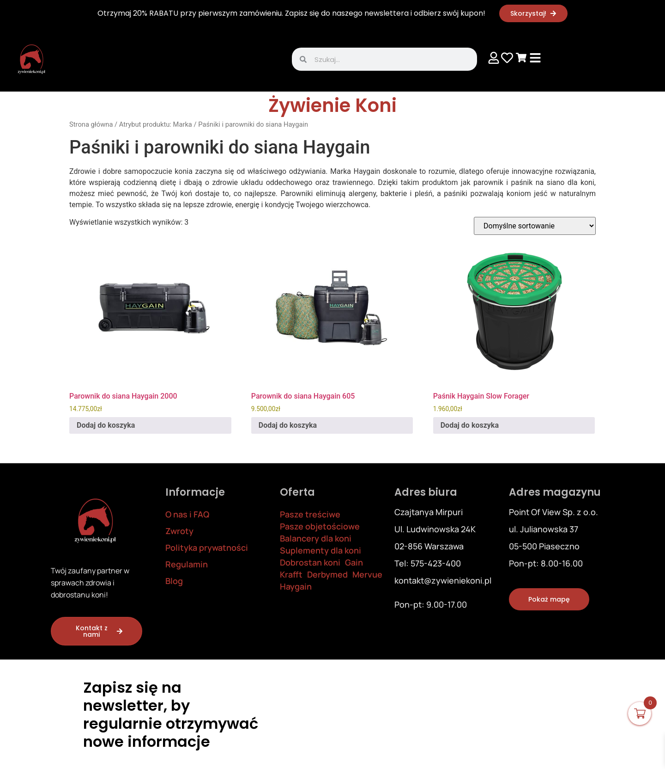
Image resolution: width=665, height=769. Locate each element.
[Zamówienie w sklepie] (535, 226)
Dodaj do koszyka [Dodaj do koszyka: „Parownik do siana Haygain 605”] (288, 425)
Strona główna (91, 124)
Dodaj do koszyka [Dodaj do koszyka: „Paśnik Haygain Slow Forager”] (470, 425)
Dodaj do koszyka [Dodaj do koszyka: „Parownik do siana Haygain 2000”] (106, 425)
